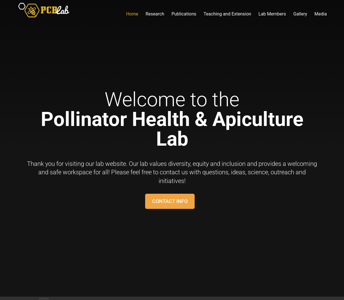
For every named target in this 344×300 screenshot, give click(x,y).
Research (154, 14)
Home (132, 14)
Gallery (300, 14)
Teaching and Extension (227, 14)
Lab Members (272, 14)
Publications (184, 14)
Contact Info (170, 201)
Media (320, 14)
